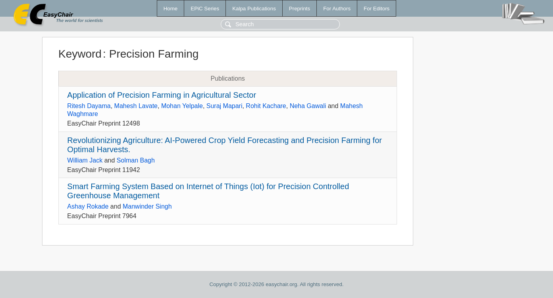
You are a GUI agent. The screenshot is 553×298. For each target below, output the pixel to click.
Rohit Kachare (266, 106)
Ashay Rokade (87, 206)
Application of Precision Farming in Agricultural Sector (161, 95)
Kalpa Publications (254, 9)
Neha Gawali (308, 106)
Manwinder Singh (147, 206)
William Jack (84, 160)
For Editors (376, 9)
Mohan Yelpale (182, 106)
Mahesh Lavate (136, 106)
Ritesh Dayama (88, 106)
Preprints (299, 9)
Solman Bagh (136, 160)
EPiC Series (205, 9)
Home (171, 9)
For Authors (337, 9)
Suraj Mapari (224, 106)
